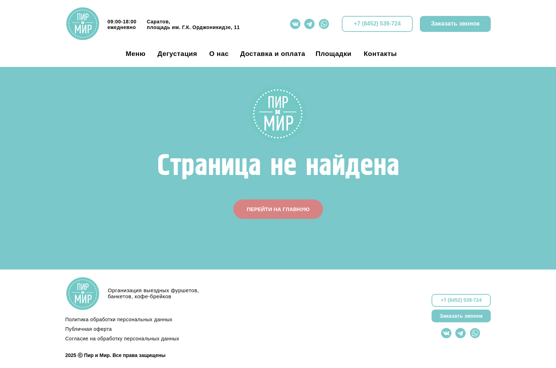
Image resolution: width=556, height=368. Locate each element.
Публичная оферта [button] (88, 329)
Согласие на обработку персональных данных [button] (122, 338)
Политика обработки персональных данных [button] (118, 319)
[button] (455, 24)
